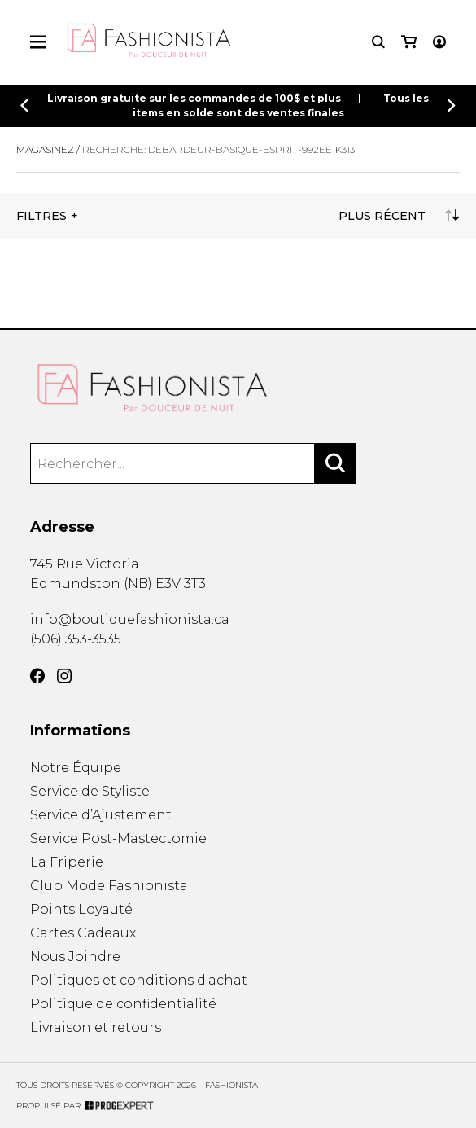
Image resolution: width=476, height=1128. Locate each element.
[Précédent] (24, 105)
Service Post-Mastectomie (118, 838)
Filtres (41, 215)
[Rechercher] (335, 463)
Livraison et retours (95, 1027)
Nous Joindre (75, 956)
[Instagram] (64, 676)
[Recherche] (378, 42)
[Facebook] (37, 676)
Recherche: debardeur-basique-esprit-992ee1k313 (218, 149)
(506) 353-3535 (75, 639)
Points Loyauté (81, 909)
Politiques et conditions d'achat (138, 980)
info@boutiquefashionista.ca (129, 619)
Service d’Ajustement (101, 815)
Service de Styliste (90, 791)
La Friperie (66, 862)
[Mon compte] (439, 42)
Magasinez (45, 149)
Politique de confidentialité (123, 1004)
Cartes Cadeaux (83, 933)
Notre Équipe (75, 767)
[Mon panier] (409, 42)
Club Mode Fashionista (109, 885)
